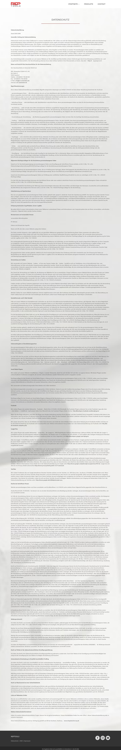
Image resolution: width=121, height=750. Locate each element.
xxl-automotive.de (21, 82)
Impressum (27, 739)
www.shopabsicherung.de (71, 720)
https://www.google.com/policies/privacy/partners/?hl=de (83, 463)
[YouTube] (108, 736)
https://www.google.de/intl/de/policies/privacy (49, 480)
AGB (21, 739)
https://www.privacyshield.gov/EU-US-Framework (49, 465)
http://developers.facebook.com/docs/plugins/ (86, 411)
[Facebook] (97, 736)
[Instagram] (103, 736)
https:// (90, 60)
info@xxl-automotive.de (22, 80)
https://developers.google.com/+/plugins (77, 436)
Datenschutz (14, 739)
